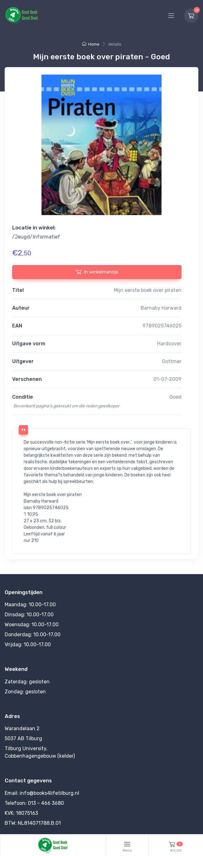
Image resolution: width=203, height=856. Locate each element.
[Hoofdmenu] (171, 15)
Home (90, 44)
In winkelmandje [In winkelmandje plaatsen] (97, 272)
